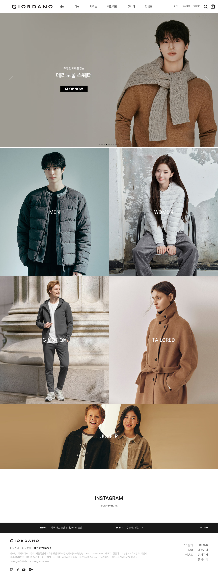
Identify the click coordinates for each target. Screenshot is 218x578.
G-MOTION (55, 340)
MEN (54, 212)
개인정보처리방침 (43, 548)
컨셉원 (149, 6)
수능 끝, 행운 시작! (135, 527)
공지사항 (203, 559)
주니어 (131, 6)
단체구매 (203, 554)
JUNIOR (109, 436)
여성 (77, 6)
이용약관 (26, 548)
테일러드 (112, 6)
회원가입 (186, 6)
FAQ (190, 550)
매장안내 (203, 550)
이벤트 (189, 554)
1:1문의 (188, 545)
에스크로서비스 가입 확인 (123, 557)
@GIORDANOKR (109, 505)
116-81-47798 (32, 557)
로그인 (176, 6)
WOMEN (163, 212)
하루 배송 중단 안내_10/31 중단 (66, 527)
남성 (62, 6)
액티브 (93, 6)
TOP (206, 527)
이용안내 (14, 548)
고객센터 (197, 6)
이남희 (144, 553)
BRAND (203, 545)
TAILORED (163, 340)
